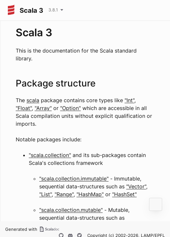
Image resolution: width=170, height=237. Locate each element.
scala (32, 100)
